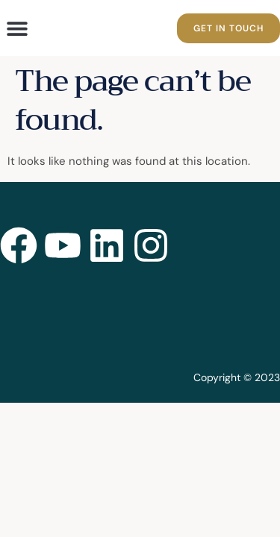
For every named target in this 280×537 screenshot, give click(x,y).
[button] (17, 28)
